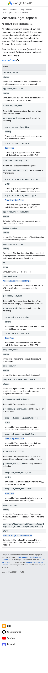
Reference (24, 13)
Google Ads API (26, 10)
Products (13, 10)
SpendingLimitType (14, 200)
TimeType (9, 148)
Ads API (23, 3)
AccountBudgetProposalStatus (17, 535)
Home (4, 10)
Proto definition (10, 60)
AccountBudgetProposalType (17, 281)
